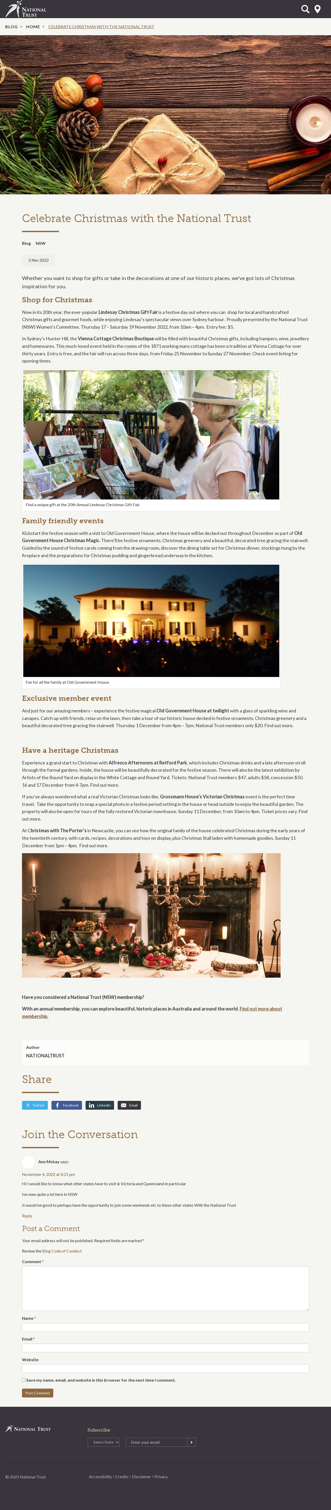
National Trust (36, 9)
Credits (122, 1476)
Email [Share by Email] (129, 1105)
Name (29, 1318)
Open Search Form (305, 9)
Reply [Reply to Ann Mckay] (27, 1215)
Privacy (161, 1476)
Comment (33, 1261)
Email (28, 1338)
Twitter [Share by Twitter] (34, 1105)
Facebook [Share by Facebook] (67, 1105)
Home (33, 26)
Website (30, 1359)
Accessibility (100, 1476)
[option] (165, 114)
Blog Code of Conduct (62, 1250)
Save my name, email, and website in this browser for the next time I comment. (101, 1380)
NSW (41, 243)
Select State (317, 9)
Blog (11, 26)
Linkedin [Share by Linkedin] (100, 1105)
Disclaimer (141, 1476)
